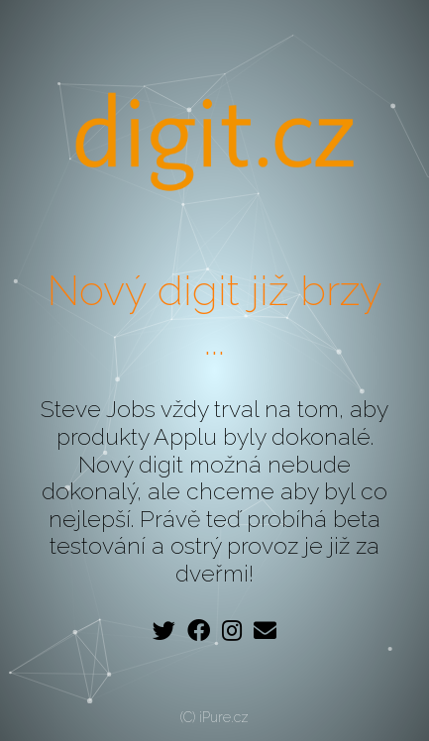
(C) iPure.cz (214, 717)
